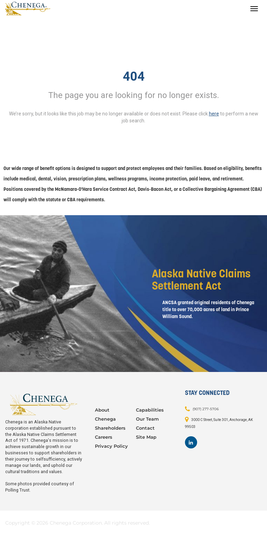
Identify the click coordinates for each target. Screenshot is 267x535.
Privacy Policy (111, 446)
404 (134, 76)
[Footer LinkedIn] (191, 442)
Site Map (146, 437)
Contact (145, 428)
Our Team (147, 419)
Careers (103, 437)
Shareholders (110, 428)
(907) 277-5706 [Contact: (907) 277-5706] (206, 409)
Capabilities (150, 410)
